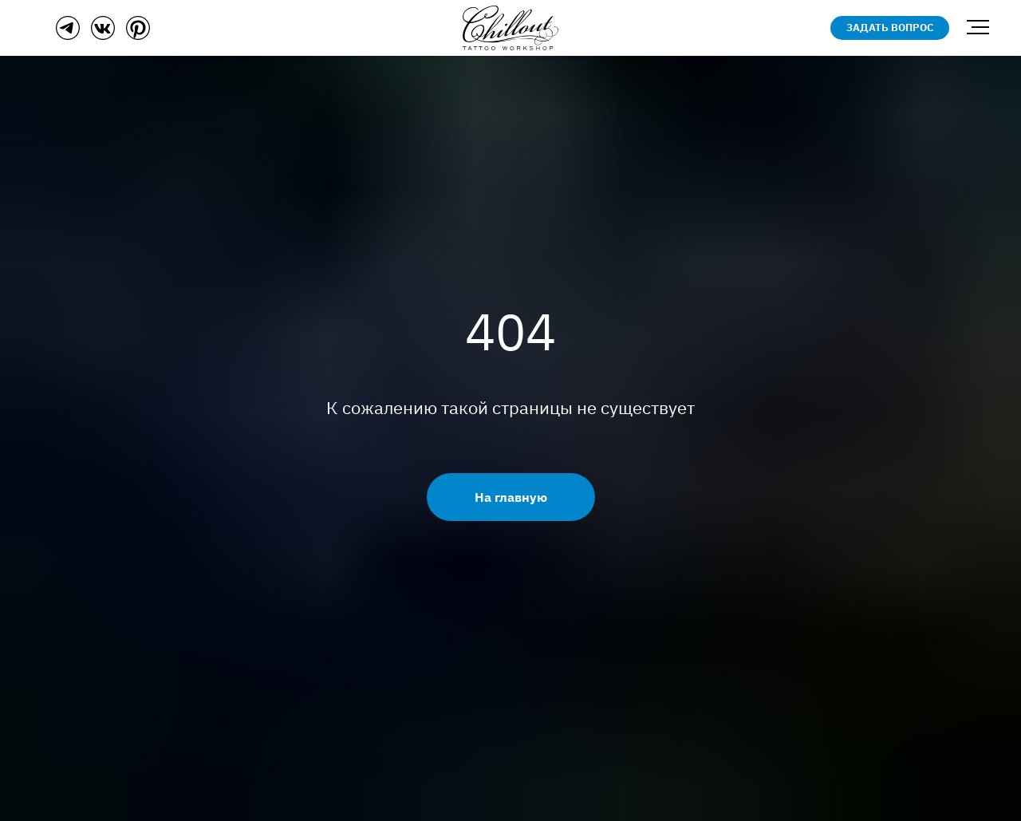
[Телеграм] (68, 35)
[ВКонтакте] (103, 35)
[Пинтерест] (138, 35)
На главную (511, 497)
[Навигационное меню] (978, 28)
